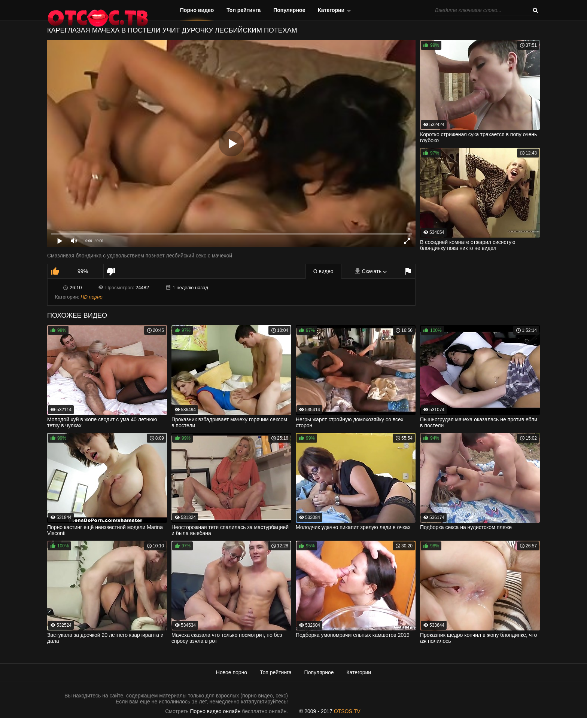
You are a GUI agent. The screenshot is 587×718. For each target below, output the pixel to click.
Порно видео (197, 10)
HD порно (91, 297)
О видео (323, 271)
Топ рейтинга (243, 10)
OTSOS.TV (347, 711)
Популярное (289, 10)
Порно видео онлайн (215, 711)
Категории (331, 10)
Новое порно (231, 672)
